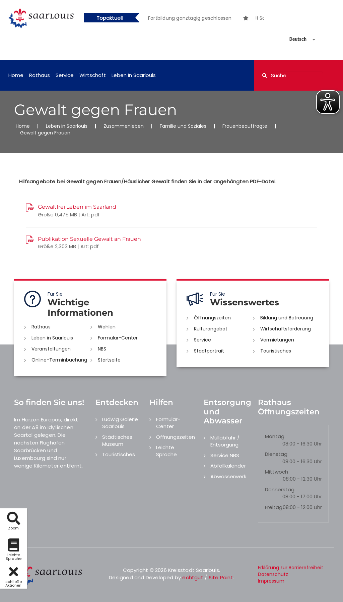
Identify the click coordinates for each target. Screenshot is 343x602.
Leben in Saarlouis (134, 75)
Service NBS (224, 455)
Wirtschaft (92, 75)
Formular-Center (118, 337)
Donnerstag (279, 489)
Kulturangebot (210, 328)
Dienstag (276, 454)
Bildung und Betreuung (286, 317)
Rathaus (39, 75)
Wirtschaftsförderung (285, 328)
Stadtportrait (209, 350)
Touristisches (275, 350)
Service (65, 75)
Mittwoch (276, 471)
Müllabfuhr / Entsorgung (224, 441)
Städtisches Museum (117, 440)
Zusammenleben (124, 126)
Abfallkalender (228, 465)
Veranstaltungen (51, 348)
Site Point (221, 577)
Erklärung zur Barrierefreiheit (290, 567)
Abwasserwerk (228, 476)
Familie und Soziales (183, 126)
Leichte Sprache (166, 451)
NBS (102, 348)
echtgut (192, 577)
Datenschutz (273, 574)
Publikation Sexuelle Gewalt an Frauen (89, 239)
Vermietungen (277, 339)
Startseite (109, 360)
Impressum (271, 581)
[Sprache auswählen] (294, 39)
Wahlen (107, 326)
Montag (274, 436)
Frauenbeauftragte (244, 126)
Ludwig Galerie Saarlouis (120, 423)
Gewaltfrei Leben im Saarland (77, 207)
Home (15, 75)
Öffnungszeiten (212, 317)
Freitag (273, 507)
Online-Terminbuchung (59, 360)
